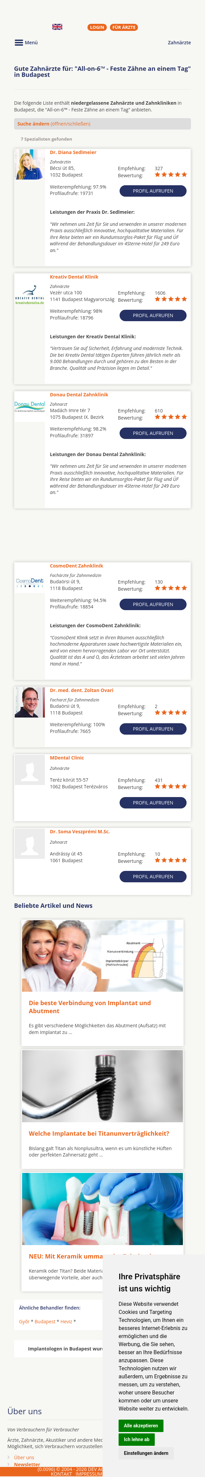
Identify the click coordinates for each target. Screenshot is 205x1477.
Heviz (66, 1321)
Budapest (45, 1321)
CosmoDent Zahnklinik (76, 565)
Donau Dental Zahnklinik (79, 394)
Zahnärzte (179, 42)
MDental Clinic (67, 757)
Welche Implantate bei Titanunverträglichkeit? (99, 1133)
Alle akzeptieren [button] (141, 1425)
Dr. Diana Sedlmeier (73, 152)
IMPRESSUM (89, 1474)
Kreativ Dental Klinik (74, 277)
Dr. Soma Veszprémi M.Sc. (80, 831)
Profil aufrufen (153, 191)
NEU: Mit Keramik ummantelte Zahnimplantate (100, 1256)
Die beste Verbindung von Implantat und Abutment (90, 1007)
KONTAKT (61, 1474)
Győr (24, 1321)
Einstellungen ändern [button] (146, 1453)
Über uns (24, 1457)
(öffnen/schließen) (53, 123)
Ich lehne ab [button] (136, 1439)
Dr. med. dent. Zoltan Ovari (82, 690)
